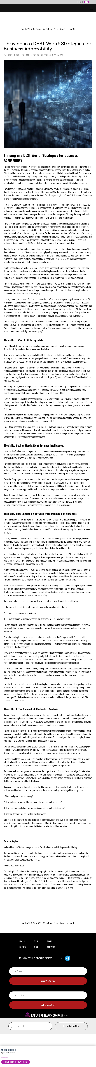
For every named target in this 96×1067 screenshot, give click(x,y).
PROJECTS (22, 979)
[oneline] (48, 1028)
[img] (67, 991)
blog (62, 29)
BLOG (36, 979)
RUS (80, 2)
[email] (48, 1004)
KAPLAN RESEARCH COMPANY (38, 29)
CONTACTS (51, 979)
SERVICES (21, 974)
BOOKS (49, 974)
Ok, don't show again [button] (15, 1062)
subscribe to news (48, 1014)
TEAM (36, 974)
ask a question (48, 1038)
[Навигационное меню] (91, 8)
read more (4, 1057)
